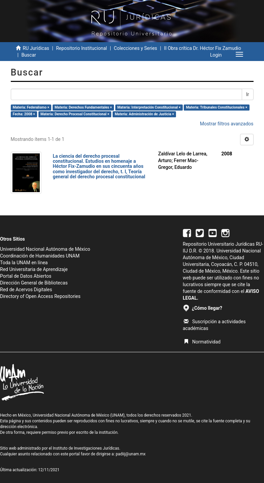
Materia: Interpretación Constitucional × (149, 107)
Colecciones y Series (135, 48)
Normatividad (202, 341)
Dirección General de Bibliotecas (34, 282)
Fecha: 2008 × (24, 114)
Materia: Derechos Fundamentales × (83, 107)
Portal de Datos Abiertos (25, 276)
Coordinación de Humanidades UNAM (40, 256)
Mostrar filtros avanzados (227, 123)
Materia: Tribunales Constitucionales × (216, 107)
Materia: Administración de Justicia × (144, 114)
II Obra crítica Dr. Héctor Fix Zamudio (202, 48)
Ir (247, 94)
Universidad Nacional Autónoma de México (45, 249)
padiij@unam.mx (131, 454)
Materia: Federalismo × (31, 107)
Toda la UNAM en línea (24, 262)
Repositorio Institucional (81, 48)
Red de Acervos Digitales (26, 289)
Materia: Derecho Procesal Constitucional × (74, 114)
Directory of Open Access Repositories (40, 296)
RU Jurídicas (36, 48)
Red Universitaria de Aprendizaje (34, 269)
